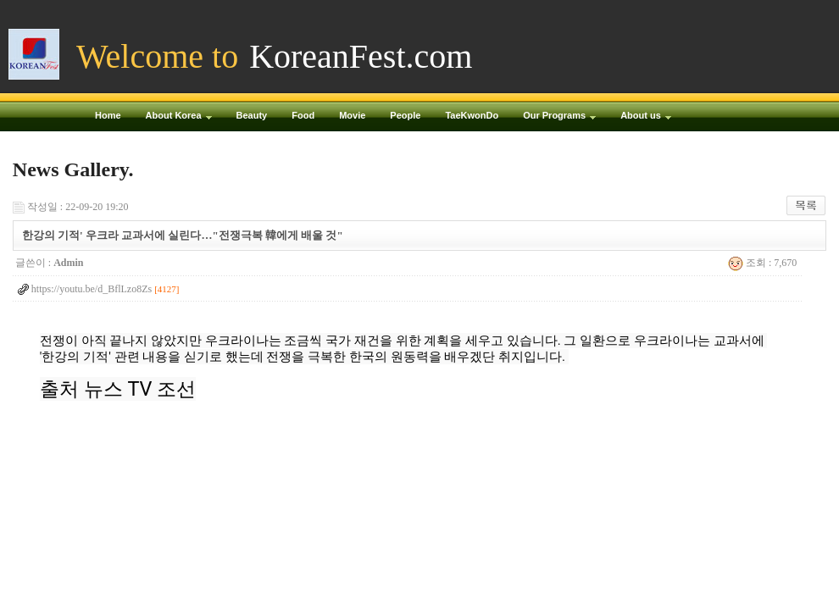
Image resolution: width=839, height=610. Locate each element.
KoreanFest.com (360, 56)
